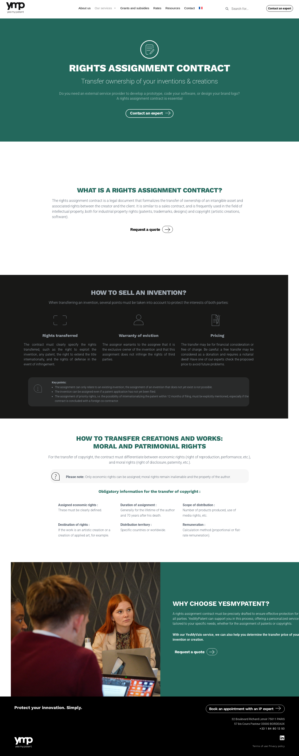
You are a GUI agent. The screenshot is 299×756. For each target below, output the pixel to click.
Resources (172, 8)
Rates (157, 8)
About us (84, 8)
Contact (189, 8)
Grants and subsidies (134, 8)
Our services (105, 8)
